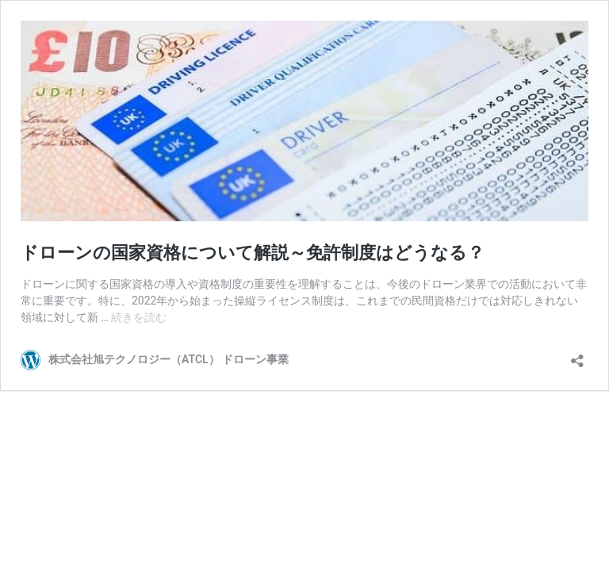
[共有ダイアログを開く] (577, 355)
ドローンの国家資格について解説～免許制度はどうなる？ (253, 253)
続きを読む (139, 317)
